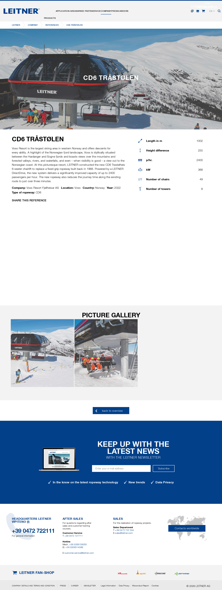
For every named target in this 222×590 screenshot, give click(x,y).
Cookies (155, 585)
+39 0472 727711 (73, 535)
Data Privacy (124, 585)
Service (109, 10)
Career (74, 585)
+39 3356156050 (78, 544)
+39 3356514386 (74, 547)
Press (135, 10)
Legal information (108, 585)
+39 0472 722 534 (124, 530)
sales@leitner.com (124, 533)
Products (52, 10)
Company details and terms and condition (33, 585)
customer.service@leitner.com (79, 553)
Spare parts (94, 10)
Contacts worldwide (187, 528)
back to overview (112, 410)
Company (122, 10)
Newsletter (90, 585)
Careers (147, 10)
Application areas (72, 10)
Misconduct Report (140, 585)
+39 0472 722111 (33, 530)
